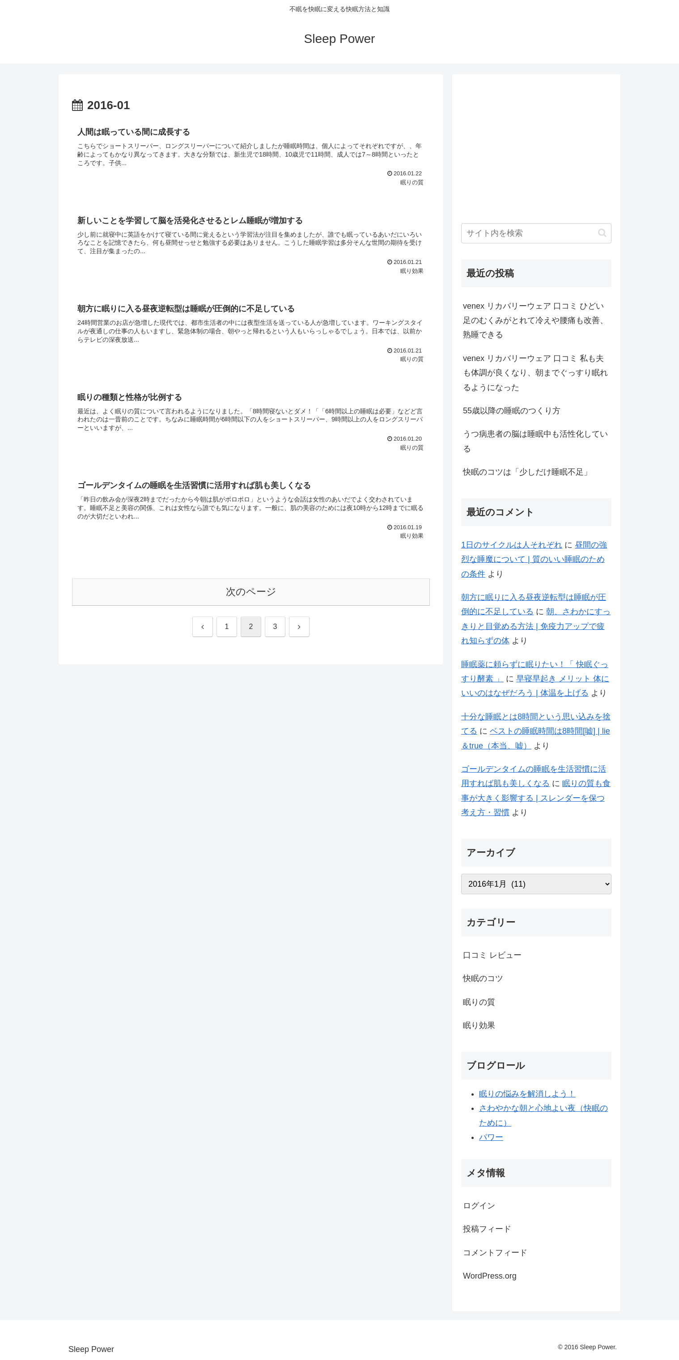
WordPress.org (490, 1275)
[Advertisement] (536, 145)
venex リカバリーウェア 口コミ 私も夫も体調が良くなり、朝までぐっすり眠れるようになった (535, 373)
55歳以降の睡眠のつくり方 (511, 410)
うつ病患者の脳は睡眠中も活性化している (535, 441)
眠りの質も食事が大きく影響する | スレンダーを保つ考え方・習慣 (536, 798)
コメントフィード (495, 1252)
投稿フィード (487, 1228)
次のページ (251, 591)
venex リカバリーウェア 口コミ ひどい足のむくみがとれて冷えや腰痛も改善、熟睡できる (535, 321)
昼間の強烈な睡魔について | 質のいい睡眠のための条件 (534, 559)
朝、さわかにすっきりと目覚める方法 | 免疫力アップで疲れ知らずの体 (536, 626)
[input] (536, 233)
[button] (602, 233)
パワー (491, 1137)
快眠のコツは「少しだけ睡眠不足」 (527, 472)
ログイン (479, 1205)
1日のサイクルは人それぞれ (511, 544)
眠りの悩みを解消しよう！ (527, 1093)
